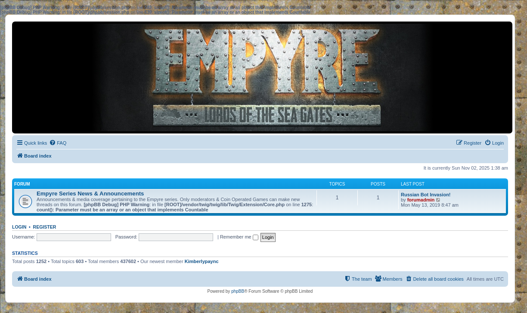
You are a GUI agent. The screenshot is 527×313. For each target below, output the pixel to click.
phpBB (237, 291)
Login (19, 226)
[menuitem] (57, 143)
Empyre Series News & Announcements (90, 193)
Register (44, 226)
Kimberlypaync (202, 261)
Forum (22, 184)
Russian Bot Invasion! (426, 194)
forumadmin (421, 199)
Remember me (239, 236)
